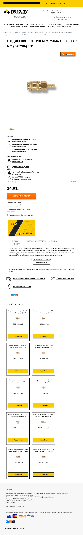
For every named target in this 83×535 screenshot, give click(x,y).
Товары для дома (64, 27)
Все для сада (9, 24)
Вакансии (60, 487)
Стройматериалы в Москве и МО (15, 506)
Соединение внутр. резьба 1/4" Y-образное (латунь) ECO (18, 415)
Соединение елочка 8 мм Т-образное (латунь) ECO (18, 381)
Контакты (9, 489)
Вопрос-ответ (70, 487)
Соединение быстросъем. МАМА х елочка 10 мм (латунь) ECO (43, 415)
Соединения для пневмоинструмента (61, 32)
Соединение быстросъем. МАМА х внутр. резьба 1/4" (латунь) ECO (43, 450)
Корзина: (52, 3)
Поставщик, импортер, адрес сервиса (42, 241)
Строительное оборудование (22, 32)
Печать (73, 181)
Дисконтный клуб (48, 487)
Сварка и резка (22, 24)
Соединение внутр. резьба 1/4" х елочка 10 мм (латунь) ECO (43, 312)
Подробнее (18, 336)
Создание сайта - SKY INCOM (14, 528)
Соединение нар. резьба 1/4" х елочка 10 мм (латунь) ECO (43, 346)
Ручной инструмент (38, 27)
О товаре (15, 241)
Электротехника (36, 24)
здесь (70, 512)
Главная (6, 32)
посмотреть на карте (12, 206)
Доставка (28, 487)
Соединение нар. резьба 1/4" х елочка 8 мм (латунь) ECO (17, 346)
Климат (51, 27)
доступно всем (11, 211)
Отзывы (37, 487)
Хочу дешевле (68, 54)
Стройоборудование (54, 24)
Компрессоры (40, 32)
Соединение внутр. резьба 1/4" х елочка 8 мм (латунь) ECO (18, 312)
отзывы (54, 512)
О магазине (18, 487)
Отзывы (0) (15, 244)
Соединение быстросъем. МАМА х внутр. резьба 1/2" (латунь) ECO (18, 450)
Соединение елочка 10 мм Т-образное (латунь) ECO (43, 381)
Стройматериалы (71, 24)
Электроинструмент (19, 27)
